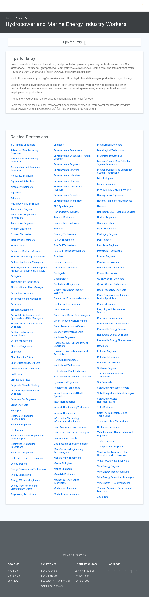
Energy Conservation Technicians (28, 469)
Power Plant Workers (108, 273)
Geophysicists (61, 278)
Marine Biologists (63, 463)
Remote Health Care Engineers (113, 323)
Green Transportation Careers (70, 326)
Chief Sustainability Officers (25, 363)
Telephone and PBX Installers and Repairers (115, 434)
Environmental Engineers (67, 164)
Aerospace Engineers (22, 175)
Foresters (59, 228)
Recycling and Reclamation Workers (111, 311)
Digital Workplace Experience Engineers (26, 392)
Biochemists (17, 245)
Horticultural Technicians (67, 365)
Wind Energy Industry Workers (113, 471)
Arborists (15, 198)
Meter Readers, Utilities (109, 156)
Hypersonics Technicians (67, 387)
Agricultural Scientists (22, 181)
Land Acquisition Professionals (70, 427)
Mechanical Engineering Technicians (66, 481)
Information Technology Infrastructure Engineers (67, 420)
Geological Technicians (66, 267)
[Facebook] (110, 571)
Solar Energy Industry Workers (113, 387)
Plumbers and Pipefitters (110, 267)
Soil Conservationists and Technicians (110, 375)
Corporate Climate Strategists (27, 385)
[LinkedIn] (115, 571)
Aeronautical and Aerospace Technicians (26, 168)
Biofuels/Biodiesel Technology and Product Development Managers (29, 269)
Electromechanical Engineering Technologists (27, 437)
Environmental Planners (66, 181)
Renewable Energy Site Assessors (115, 340)
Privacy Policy (82, 575)
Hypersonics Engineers (66, 382)
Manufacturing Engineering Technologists (68, 451)
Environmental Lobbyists (67, 175)
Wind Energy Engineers (109, 466)
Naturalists (103, 206)
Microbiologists (105, 178)
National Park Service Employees (114, 200)
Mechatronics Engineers (67, 494)
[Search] (142, 6)
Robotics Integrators (108, 357)
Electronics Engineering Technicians (23, 445)
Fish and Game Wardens (67, 212)
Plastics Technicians (108, 262)
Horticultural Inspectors (66, 360)
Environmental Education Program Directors (72, 157)
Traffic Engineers (106, 441)
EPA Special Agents (64, 206)
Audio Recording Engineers (25, 203)
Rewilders (102, 346)
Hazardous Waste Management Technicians (71, 353)
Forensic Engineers (64, 217)
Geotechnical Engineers (66, 284)
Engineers (59, 144)
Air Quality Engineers (22, 187)
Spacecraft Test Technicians (112, 421)
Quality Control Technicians (111, 284)
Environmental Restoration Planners (68, 188)
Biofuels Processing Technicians (28, 256)
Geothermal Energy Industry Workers (69, 291)
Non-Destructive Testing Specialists (116, 212)
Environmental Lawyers (66, 170)
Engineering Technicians (23, 494)
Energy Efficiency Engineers (25, 480)
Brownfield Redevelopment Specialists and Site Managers (27, 317)
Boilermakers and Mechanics (26, 298)
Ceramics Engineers (21, 340)
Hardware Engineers (65, 337)
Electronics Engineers (22, 452)
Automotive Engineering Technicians (23, 216)
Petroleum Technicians (109, 251)
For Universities (49, 575)
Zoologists (102, 497)
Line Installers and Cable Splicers (71, 443)
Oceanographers (106, 223)
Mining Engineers (106, 184)
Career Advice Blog (84, 570)
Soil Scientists (104, 382)
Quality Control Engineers (110, 278)
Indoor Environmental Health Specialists (69, 395)
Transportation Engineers (110, 446)
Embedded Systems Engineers (27, 458)
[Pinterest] (132, 571)
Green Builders (61, 309)
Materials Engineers (64, 474)
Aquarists (16, 192)
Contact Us (14, 575)
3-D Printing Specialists (23, 144)
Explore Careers (24, 18)
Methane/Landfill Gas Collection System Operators (114, 163)
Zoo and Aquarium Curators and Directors (114, 490)
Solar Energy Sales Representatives (107, 400)
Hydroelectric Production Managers (72, 376)
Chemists (16, 351)
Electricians (17, 430)
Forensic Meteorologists (66, 223)
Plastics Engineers (107, 256)
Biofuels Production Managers (27, 262)
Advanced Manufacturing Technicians (24, 160)
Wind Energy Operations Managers (115, 477)
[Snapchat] (138, 571)
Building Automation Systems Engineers (26, 325)
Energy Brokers (19, 463)
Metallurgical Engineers (109, 144)
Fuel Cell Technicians (65, 245)
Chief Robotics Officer (22, 357)
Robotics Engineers (107, 351)
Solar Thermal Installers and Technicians (112, 414)
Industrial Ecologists (64, 401)
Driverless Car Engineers (23, 399)
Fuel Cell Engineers (64, 239)
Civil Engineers (18, 374)
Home (9, 18)
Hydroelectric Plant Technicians (70, 371)
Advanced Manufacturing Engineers (24, 152)
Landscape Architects (65, 438)
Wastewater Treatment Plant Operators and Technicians (112, 453)
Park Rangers (104, 239)
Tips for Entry (74, 42)
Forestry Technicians (65, 234)
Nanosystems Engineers (110, 195)
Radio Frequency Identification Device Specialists (113, 297)
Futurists (58, 256)
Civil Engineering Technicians (26, 368)
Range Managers (106, 304)
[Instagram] (127, 571)
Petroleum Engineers (108, 245)
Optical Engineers (106, 228)
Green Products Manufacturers (70, 320)
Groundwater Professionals (68, 332)
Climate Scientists (20, 379)
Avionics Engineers (21, 228)
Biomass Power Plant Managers (28, 287)
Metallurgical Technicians (110, 150)
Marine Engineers (63, 469)
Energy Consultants (21, 474)
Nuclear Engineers (107, 217)
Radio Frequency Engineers (111, 290)
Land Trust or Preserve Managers (71, 432)
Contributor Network (52, 586)
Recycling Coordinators (109, 318)
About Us (13, 570)
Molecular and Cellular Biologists (114, 189)
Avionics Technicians (22, 234)
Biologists (16, 276)
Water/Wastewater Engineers (113, 460)
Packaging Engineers (108, 234)
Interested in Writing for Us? (55, 580)
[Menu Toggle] (6, 4)
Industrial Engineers (64, 413)
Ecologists (16, 410)
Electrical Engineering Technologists (22, 417)
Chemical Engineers (21, 346)
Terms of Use (81, 580)
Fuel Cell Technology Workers (69, 251)
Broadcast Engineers (22, 309)
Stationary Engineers (108, 427)
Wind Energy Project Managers (113, 483)
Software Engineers (108, 368)
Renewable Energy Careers (111, 329)
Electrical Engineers (21, 424)
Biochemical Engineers (23, 240)
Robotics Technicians (108, 362)
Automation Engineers (23, 209)
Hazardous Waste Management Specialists (71, 344)
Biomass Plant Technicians (25, 281)
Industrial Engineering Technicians (72, 407)
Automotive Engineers (22, 223)
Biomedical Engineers (22, 293)
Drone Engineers (19, 405)
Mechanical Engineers (65, 488)
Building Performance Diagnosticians (22, 333)
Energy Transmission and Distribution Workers (24, 487)
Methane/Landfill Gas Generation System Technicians (114, 171)
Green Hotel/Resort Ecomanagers (72, 315)
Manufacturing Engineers (67, 457)
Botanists (16, 304)
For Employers (49, 570)
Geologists (59, 273)
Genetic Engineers (63, 262)
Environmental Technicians (68, 200)
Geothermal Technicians (67, 304)
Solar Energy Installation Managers (115, 393)
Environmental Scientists (67, 195)
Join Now (13, 580)
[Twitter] (121, 571)
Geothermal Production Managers (72, 298)
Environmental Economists (68, 150)
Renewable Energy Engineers (112, 334)
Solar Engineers (105, 407)
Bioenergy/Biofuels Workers (26, 251)
